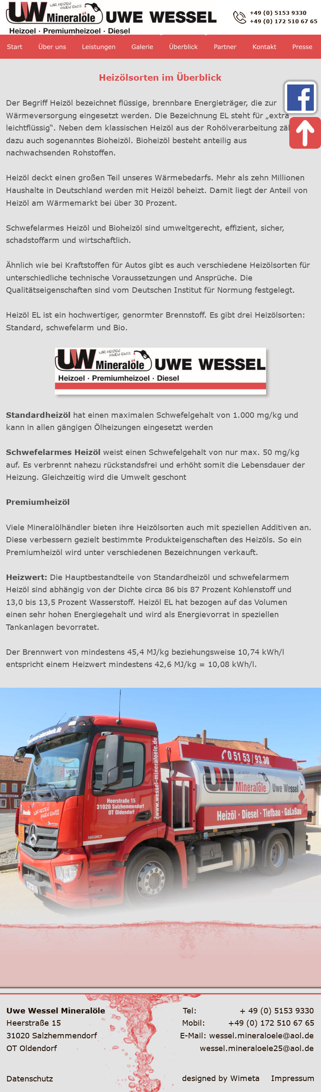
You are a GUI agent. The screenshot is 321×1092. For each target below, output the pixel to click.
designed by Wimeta (221, 1078)
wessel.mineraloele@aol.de (261, 1035)
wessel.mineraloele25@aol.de (257, 1048)
